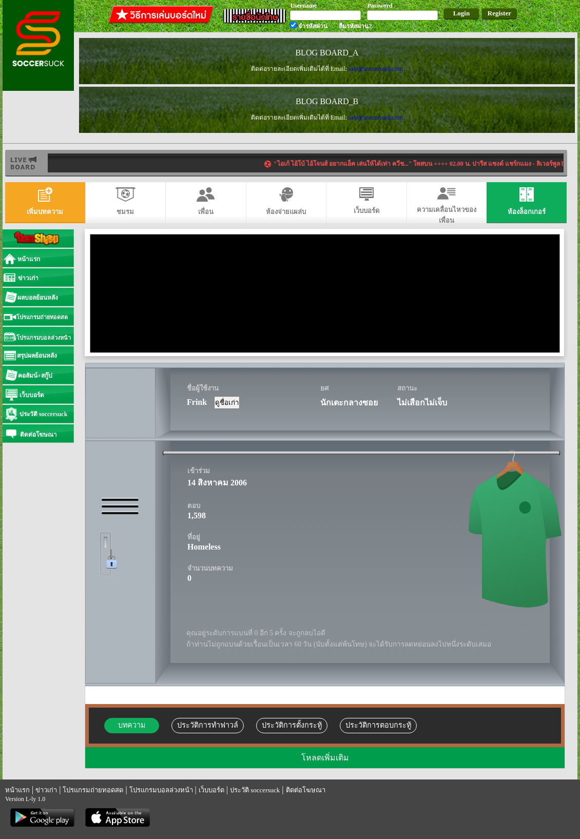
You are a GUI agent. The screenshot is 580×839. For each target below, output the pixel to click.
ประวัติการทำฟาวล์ (207, 725)
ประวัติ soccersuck (255, 790)
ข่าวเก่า (46, 790)
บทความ (131, 725)
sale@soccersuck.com (376, 68)
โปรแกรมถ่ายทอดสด (93, 790)
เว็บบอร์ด (211, 790)
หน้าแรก (17, 790)
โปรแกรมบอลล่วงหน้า (161, 790)
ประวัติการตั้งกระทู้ (292, 725)
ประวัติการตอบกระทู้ (378, 725)
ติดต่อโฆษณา (305, 790)
